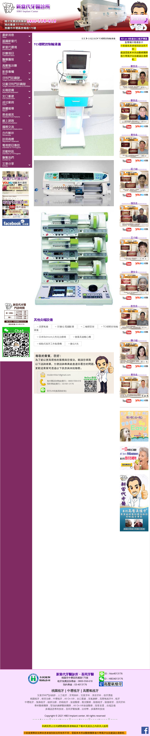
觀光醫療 (86, 702)
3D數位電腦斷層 (64, 326)
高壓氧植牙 (91, 690)
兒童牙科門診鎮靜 (46, 695)
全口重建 (81, 698)
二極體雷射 (87, 326)
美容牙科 (96, 695)
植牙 (117, 698)
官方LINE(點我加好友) (56, 390)
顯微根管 (109, 702)
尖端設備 (92, 38)
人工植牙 (62, 695)
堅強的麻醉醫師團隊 (60, 705)
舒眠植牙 (63, 702)
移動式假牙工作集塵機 (49, 343)
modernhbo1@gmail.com (59, 374)
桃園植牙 (57, 690)
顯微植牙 (97, 702)
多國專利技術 (98, 708)
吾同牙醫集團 (73, 708)
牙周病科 (73, 695)
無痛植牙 (40, 702)
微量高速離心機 (82, 336)
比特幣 (85, 708)
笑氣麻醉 (92, 698)
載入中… (74, 530)
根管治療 (46, 698)
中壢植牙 (73, 690)
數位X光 (73, 343)
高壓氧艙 (42, 326)
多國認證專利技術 (54, 708)
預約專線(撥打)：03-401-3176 (60, 383)
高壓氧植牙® (106, 698)
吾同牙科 (120, 702)
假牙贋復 (108, 695)
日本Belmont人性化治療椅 (51, 336)
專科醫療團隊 (41, 705)
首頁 (83, 38)
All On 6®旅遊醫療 (83, 705)
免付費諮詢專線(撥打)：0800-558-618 (64, 380)
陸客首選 (99, 705)
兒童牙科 (85, 695)
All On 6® (69, 698)
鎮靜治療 (52, 702)
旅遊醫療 (75, 702)
